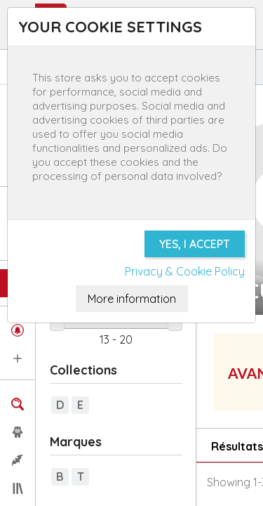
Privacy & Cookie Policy (185, 271)
